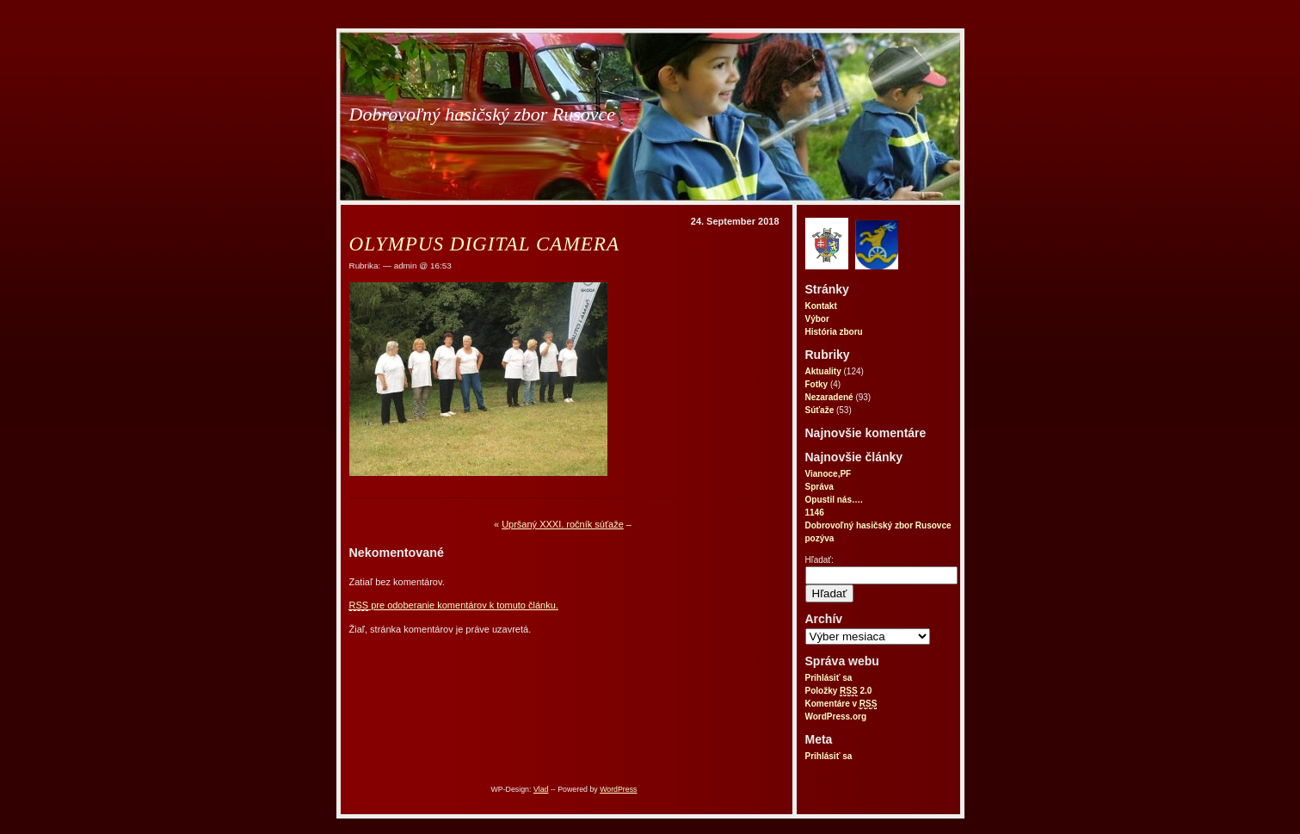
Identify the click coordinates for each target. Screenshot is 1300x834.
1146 (814, 512)
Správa (819, 486)
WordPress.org (836, 716)
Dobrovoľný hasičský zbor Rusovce (482, 114)
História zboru (834, 332)
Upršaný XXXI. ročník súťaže (563, 524)
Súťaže (820, 410)
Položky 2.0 (838, 691)
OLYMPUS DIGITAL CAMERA (484, 243)
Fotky (817, 384)
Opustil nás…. (834, 499)
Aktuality (823, 371)
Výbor (817, 319)
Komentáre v (841, 704)
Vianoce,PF (828, 474)
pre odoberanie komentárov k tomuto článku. (453, 605)
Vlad (541, 789)
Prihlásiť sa (829, 678)
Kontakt (821, 306)
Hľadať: (819, 560)
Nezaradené (829, 397)
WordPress (618, 789)
